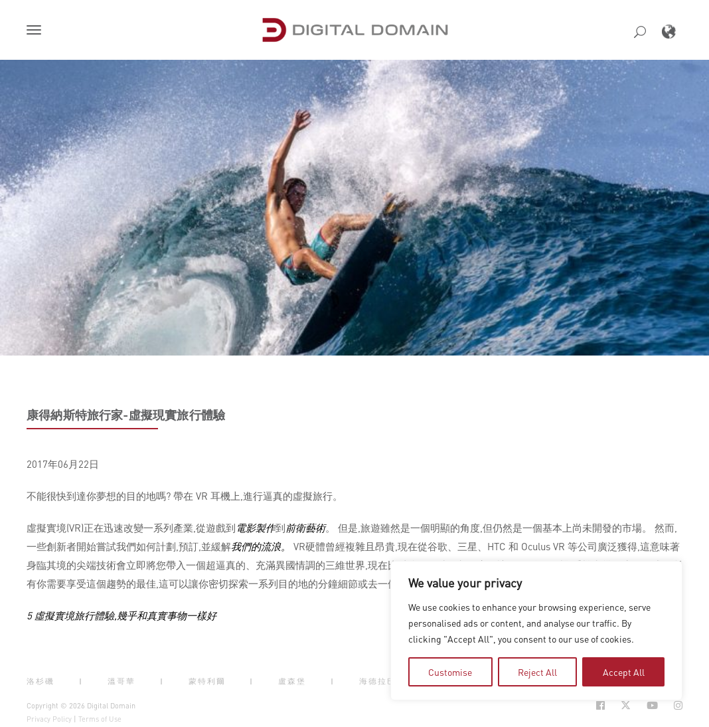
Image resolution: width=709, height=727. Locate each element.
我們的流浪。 (261, 546)
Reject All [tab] (537, 672)
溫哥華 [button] (121, 681)
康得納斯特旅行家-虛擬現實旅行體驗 (126, 415)
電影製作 (256, 527)
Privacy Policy (49, 719)
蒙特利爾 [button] (207, 681)
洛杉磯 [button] (40, 681)
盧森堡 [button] (292, 681)
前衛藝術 (305, 527)
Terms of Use (99, 719)
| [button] (81, 681)
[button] (36, 31)
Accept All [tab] (624, 672)
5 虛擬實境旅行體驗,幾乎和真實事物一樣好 (121, 615)
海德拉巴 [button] (377, 681)
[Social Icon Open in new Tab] (600, 705)
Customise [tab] (450, 672)
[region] (536, 630)
